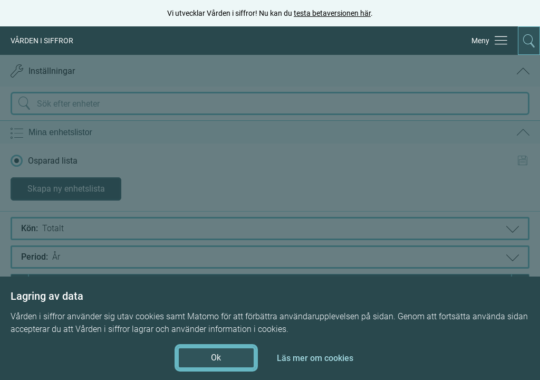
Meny (480, 40)
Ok (216, 358)
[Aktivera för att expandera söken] (529, 40)
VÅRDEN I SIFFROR (42, 40)
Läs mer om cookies (315, 358)
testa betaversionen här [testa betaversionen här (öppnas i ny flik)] (332, 13)
